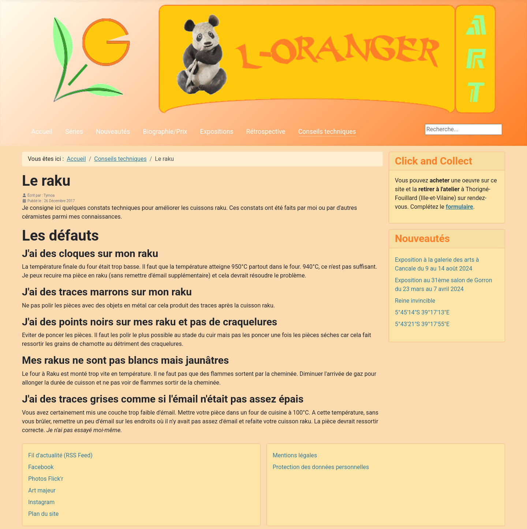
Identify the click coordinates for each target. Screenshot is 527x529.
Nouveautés (113, 131)
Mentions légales (295, 455)
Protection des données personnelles (321, 467)
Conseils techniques (327, 131)
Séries (74, 131)
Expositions (216, 131)
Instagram (41, 502)
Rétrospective (265, 131)
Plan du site (43, 513)
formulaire (459, 206)
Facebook (40, 467)
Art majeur (42, 490)
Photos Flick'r (45, 478)
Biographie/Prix (165, 131)
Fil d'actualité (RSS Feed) (60, 455)
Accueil (41, 131)
